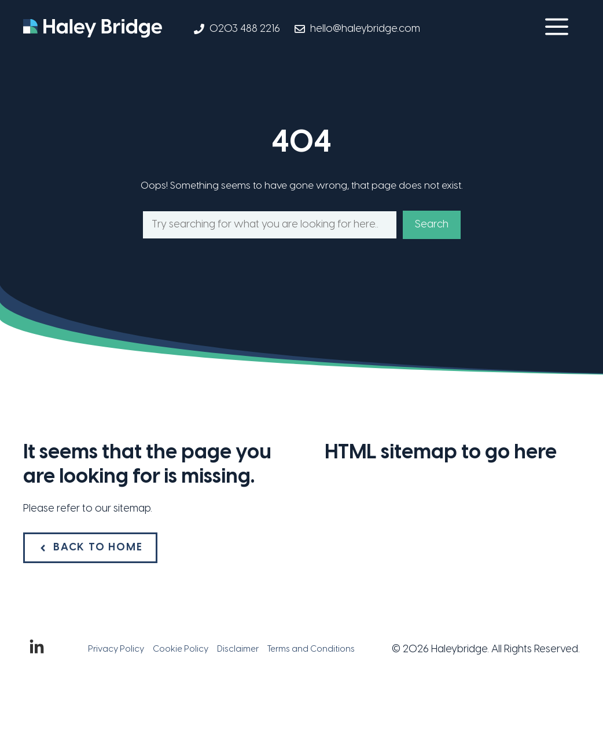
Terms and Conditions (311, 649)
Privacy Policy (116, 649)
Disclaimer (238, 649)
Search (431, 224)
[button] (557, 29)
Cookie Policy (180, 649)
